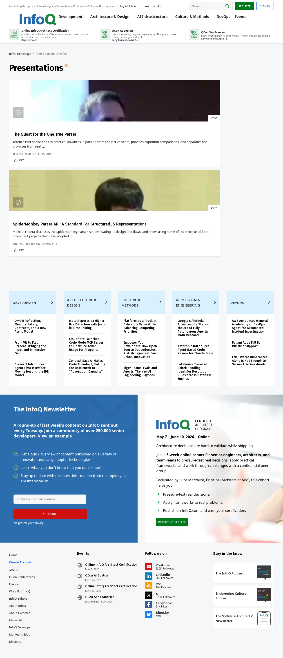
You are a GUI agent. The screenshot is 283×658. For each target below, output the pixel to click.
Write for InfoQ (24, 557)
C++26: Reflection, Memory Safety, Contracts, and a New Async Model (34, 283)
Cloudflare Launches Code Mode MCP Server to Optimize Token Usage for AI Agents (88, 305)
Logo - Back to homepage (32, 16)
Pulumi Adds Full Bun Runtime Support (245, 305)
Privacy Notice (198, 645)
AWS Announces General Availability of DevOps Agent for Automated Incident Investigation (246, 285)
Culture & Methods (191, 18)
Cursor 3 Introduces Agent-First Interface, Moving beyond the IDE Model (36, 327)
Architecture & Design (108, 18)
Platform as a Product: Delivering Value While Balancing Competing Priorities (141, 283)
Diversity (19, 608)
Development (69, 18)
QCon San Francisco (102, 570)
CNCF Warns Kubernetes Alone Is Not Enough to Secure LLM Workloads (246, 323)
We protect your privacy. (28, 487)
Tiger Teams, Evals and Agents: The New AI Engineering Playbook (141, 329)
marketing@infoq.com (115, 642)
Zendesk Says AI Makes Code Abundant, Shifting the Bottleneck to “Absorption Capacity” (88, 329)
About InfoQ (21, 572)
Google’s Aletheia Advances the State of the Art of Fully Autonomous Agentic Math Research (193, 285)
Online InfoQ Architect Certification (103, 532)
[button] (48, 478)
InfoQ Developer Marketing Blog (24, 597)
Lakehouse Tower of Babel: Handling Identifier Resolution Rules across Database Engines (194, 333)
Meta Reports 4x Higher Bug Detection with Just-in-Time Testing (87, 283)
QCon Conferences (26, 543)
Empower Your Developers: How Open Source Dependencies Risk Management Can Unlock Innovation (141, 307)
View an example (55, 399)
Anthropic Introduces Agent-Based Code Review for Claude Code (193, 309)
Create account (24, 528)
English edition (133, 5)
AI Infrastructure (151, 18)
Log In (18, 536)
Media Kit (19, 586)
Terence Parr (26, 193)
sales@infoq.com (53, 642)
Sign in (261, 5)
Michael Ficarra (93, 193)
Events (239, 18)
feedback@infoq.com (27, 645)
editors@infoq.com (84, 642)
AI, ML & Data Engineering (187, 260)
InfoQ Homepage (24, 58)
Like (26, 199)
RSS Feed (71, 72)
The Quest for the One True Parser (40, 141)
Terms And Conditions (224, 645)
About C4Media (24, 579)
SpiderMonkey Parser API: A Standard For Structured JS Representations (104, 146)
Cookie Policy (249, 645)
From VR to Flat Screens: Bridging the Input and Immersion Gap (34, 305)
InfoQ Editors (22, 565)
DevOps (222, 18)
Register (240, 5)
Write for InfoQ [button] (158, 5)
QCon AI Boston (98, 545)
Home (17, 521)
